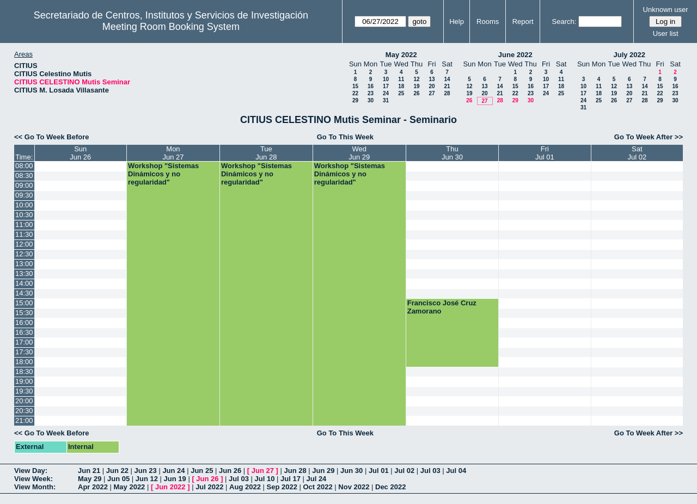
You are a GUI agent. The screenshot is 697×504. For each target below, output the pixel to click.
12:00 (24, 244)
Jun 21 (89, 470)
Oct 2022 (317, 487)
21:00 (24, 420)
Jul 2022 (209, 487)
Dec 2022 (390, 487)
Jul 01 (379, 470)
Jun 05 (118, 479)
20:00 (24, 401)
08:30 (24, 175)
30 (371, 100)
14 (447, 79)
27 (432, 93)
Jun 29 (323, 470)
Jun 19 (175, 479)
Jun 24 (173, 470)
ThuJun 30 (452, 153)
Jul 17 (290, 479)
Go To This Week (345, 137)
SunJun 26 (80, 153)
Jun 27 (263, 470)
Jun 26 (230, 470)
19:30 (24, 391)
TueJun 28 (266, 153)
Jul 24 (316, 479)
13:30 (24, 273)
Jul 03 (430, 470)
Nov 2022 (353, 487)
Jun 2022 (170, 487)
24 (386, 93)
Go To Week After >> (648, 137)
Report (523, 21)
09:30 (24, 195)
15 (355, 86)
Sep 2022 (282, 487)
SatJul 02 (636, 153)
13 (432, 79)
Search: (564, 21)
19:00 (24, 381)
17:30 (24, 352)
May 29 (89, 479)
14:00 (24, 283)
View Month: (35, 487)
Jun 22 (117, 470)
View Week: (33, 479)
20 (432, 86)
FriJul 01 (544, 153)
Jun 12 (147, 479)
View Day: (30, 470)
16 (371, 86)
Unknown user (665, 9)
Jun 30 (351, 470)
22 (355, 93)
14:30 (24, 293)
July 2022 (629, 55)
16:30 (24, 332)
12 (416, 79)
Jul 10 (265, 479)
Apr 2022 (93, 487)
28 (447, 93)
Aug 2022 (245, 487)
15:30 (24, 313)
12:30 (24, 254)
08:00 (24, 166)
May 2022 (401, 55)
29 (355, 100)
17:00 (24, 342)
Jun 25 (202, 470)
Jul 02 (404, 470)
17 (386, 86)
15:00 (24, 303)
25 (401, 93)
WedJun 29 (359, 153)
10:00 (24, 205)
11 (401, 79)
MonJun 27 (173, 153)
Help (456, 21)
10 (386, 79)
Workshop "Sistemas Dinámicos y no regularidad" (163, 174)
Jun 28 (295, 470)
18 (401, 86)
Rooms (487, 21)
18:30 (24, 371)
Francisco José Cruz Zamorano (441, 307)
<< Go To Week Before (51, 137)
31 (386, 100)
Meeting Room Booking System (171, 26)
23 (371, 93)
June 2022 (515, 55)
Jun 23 (145, 470)
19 (416, 86)
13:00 (24, 264)
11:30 (24, 234)
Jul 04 (456, 470)
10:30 (24, 215)
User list (665, 33)
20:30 (24, 411)
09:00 (24, 185)
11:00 (24, 224)
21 (447, 86)
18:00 (24, 362)
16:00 (24, 322)
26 (416, 93)
